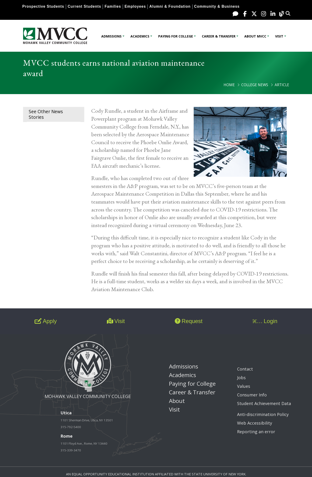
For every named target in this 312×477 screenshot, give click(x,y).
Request (188, 321)
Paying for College (175, 36)
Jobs (241, 377)
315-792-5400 (70, 427)
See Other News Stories (46, 114)
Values (243, 386)
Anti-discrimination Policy (263, 414)
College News (254, 84)
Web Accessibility (254, 423)
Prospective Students (43, 6)
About (177, 401)
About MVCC (255, 36)
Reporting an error (256, 431)
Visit (279, 36)
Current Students (84, 6)
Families (113, 6)
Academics (139, 36)
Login (264, 321)
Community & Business (217, 6)
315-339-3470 (70, 450)
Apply (46, 321)
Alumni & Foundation (170, 6)
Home (229, 84)
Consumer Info (252, 395)
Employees (135, 6)
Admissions (111, 36)
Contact (245, 369)
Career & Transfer (218, 36)
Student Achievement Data (264, 403)
